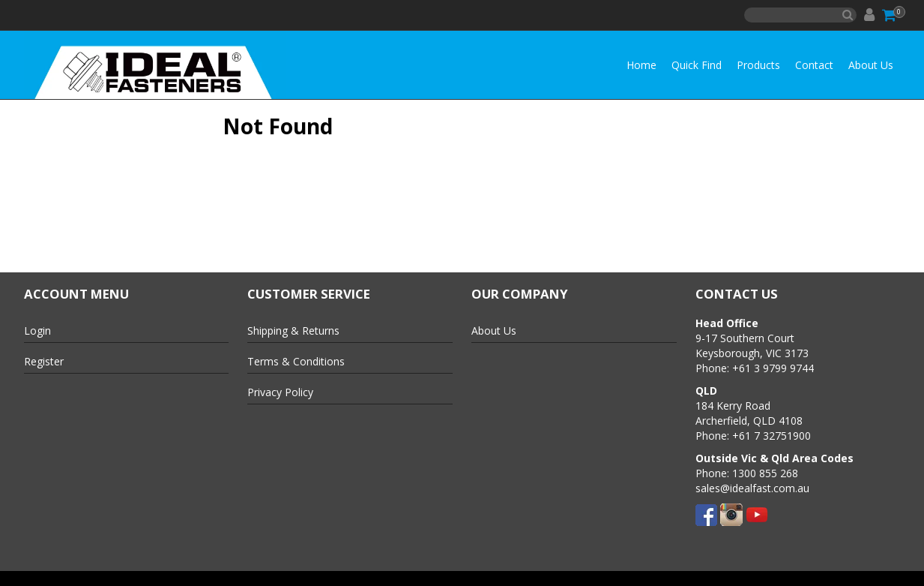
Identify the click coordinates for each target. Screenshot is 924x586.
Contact (814, 65)
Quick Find (696, 65)
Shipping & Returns (293, 330)
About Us (870, 65)
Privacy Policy (280, 392)
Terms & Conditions (296, 361)
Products (758, 65)
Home (641, 65)
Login (37, 330)
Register (44, 361)
